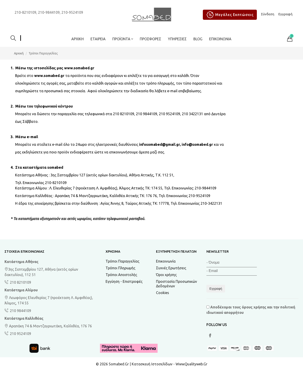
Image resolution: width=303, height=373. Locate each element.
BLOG (197, 39)
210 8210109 (20, 282)
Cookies (162, 293)
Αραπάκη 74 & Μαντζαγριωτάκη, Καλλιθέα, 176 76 (48, 326)
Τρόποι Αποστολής (121, 275)
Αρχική (77, 39)
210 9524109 (20, 334)
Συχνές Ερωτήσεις (171, 268)
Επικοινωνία (220, 39)
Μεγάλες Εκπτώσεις (229, 15)
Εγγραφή (285, 14)
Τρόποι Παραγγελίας (122, 261)
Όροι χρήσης (166, 275)
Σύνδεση (267, 14)
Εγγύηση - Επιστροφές (124, 281)
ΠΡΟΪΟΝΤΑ (122, 39)
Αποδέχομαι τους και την (250, 310)
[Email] (231, 271)
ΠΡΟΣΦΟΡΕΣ (150, 39)
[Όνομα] (231, 263)
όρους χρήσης (254, 307)
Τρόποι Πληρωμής (120, 268)
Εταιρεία (98, 39)
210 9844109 (20, 311)
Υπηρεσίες (177, 39)
